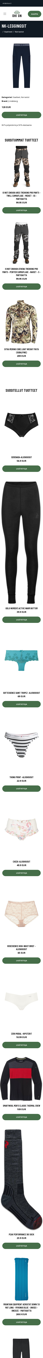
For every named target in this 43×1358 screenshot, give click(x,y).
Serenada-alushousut (21, 457)
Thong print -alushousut (21, 777)
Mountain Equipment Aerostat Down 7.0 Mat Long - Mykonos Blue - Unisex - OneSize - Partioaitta (21, 1307)
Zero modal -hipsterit (21, 1033)
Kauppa (34, 14)
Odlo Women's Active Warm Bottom (22, 608)
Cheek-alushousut (21, 861)
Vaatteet (8, 31)
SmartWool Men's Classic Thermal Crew (21, 1105)
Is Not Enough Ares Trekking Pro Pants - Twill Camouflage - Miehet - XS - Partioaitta (21, 195)
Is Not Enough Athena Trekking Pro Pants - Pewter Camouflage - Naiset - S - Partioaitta (21, 272)
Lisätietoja (21, 115)
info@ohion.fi (7, 3)
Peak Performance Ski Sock (21, 1234)
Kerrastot (19, 31)
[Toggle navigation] (5, 14)
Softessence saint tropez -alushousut (21, 692)
